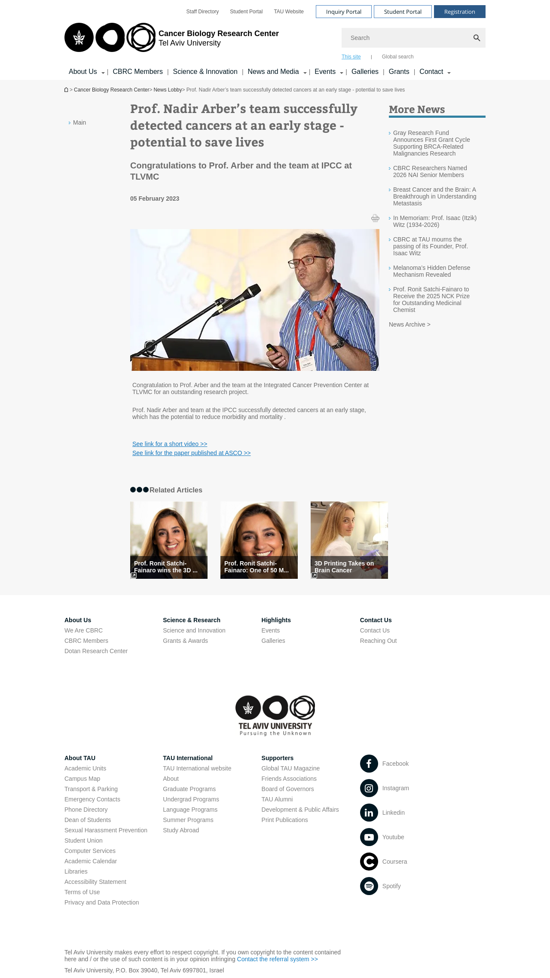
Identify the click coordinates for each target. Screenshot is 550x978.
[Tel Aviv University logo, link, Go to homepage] (171, 41)
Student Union (83, 840)
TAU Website (289, 12)
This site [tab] (351, 57)
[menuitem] (203, 12)
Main (79, 122)
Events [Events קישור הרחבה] (325, 71)
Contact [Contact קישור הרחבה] (431, 71)
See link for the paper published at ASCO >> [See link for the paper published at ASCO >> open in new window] (191, 452)
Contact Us (376, 620)
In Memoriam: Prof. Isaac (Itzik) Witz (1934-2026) (435, 221)
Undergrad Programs (191, 799)
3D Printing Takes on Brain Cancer (344, 567)
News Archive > (410, 324)
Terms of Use (82, 892)
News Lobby (167, 90)
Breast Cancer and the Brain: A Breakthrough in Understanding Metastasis (435, 196)
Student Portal (246, 12)
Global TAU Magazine (291, 768)
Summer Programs (188, 819)
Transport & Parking (91, 788)
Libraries (76, 871)
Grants (399, 71)
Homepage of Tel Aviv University (67, 89)
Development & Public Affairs (300, 809)
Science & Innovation (205, 71)
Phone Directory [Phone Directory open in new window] (85, 809)
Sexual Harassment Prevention (105, 830)
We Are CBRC (83, 630)
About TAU (79, 758)
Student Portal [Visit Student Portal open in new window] (403, 11)
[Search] (414, 38)
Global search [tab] (398, 57)
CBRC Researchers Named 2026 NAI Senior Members (430, 171)
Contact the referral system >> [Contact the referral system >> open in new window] (277, 959)
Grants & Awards (185, 640)
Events (271, 630)
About (171, 778)
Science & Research (191, 620)
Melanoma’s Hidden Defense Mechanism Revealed (432, 271)
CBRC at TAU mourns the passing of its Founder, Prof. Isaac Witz (430, 246)
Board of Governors (288, 788)
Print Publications (285, 819)
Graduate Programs (189, 788)
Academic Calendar (90, 861)
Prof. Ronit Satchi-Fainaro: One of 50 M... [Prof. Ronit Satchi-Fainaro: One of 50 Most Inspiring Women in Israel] (256, 567)
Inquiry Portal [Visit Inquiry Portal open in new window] (343, 11)
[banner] (275, 40)
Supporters (278, 758)
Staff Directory (202, 12)
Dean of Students (87, 819)
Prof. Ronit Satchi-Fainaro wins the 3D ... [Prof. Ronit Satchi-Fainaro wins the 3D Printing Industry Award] (166, 567)
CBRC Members (137, 71)
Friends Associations (289, 778)
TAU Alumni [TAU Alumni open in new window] (277, 799)
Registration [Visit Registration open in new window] (459, 11)
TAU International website (197, 768)
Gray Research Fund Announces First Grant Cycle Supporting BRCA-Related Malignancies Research (431, 143)
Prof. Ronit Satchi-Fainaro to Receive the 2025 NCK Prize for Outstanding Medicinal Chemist (431, 299)
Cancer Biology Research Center (111, 90)
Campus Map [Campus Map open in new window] (82, 778)
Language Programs (190, 809)
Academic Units (85, 768)
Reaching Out (378, 640)
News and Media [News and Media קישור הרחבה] (273, 71)
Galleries (365, 71)
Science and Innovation (194, 630)
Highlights (276, 620)
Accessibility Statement (95, 881)
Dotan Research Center (96, 651)
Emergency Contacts (92, 799)
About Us (77, 620)
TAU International (188, 758)
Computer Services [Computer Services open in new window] (90, 850)
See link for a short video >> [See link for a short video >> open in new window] (169, 443)
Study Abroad (181, 830)
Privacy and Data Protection (101, 902)
